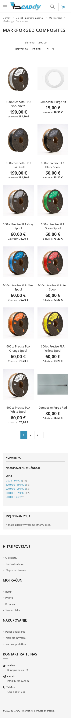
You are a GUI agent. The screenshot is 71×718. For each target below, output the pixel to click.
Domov (7, 17)
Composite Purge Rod (53, 407)
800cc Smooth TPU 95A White (18, 104)
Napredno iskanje (15, 570)
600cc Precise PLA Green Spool (53, 226)
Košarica (10, 604)
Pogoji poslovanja (15, 631)
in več (15, 497)
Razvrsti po (21, 49)
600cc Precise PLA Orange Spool (18, 348)
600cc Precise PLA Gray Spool (18, 226)
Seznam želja (12, 610)
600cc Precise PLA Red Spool (52, 287)
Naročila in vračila (15, 637)
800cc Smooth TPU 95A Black (18, 165)
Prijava (9, 597)
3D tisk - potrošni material (30, 17)
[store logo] (26, 6)
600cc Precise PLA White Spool (18, 409)
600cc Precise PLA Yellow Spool (53, 348)
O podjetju (11, 557)
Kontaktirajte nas (15, 564)
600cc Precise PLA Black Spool (53, 165)
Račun (8, 591)
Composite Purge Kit (53, 102)
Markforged (55, 17)
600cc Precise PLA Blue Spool (18, 287)
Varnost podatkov (15, 644)
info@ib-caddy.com (18, 681)
